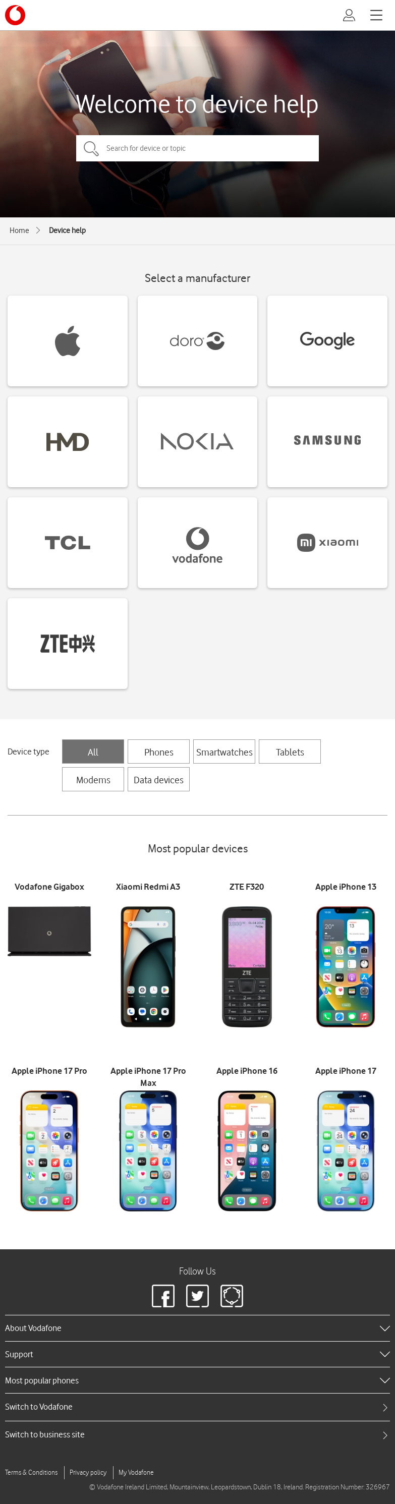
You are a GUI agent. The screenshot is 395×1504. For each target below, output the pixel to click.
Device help (67, 230)
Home (19, 230)
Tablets (290, 752)
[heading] (197, 1328)
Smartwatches (224, 752)
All (93, 752)
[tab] (197, 1407)
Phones (159, 752)
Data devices (159, 779)
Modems (93, 779)
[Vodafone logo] (15, 15)
